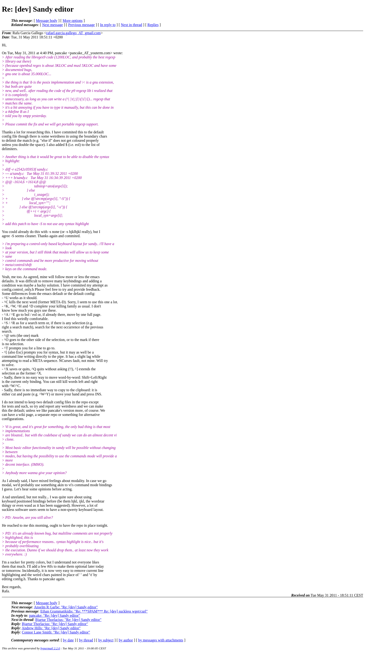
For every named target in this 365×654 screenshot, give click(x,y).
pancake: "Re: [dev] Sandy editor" (54, 615)
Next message (52, 25)
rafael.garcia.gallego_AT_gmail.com (73, 33)
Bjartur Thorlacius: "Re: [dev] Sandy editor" (68, 620)
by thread (86, 640)
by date (68, 640)
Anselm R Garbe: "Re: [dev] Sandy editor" (66, 607)
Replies (153, 25)
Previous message (81, 25)
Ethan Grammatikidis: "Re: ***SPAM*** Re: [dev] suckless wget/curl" (94, 611)
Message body (46, 21)
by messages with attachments (160, 640)
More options (73, 21)
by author (126, 640)
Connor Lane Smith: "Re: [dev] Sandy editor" (56, 632)
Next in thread (131, 25)
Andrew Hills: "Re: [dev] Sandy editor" (51, 628)
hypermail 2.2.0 (50, 648)
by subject (105, 640)
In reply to (108, 25)
